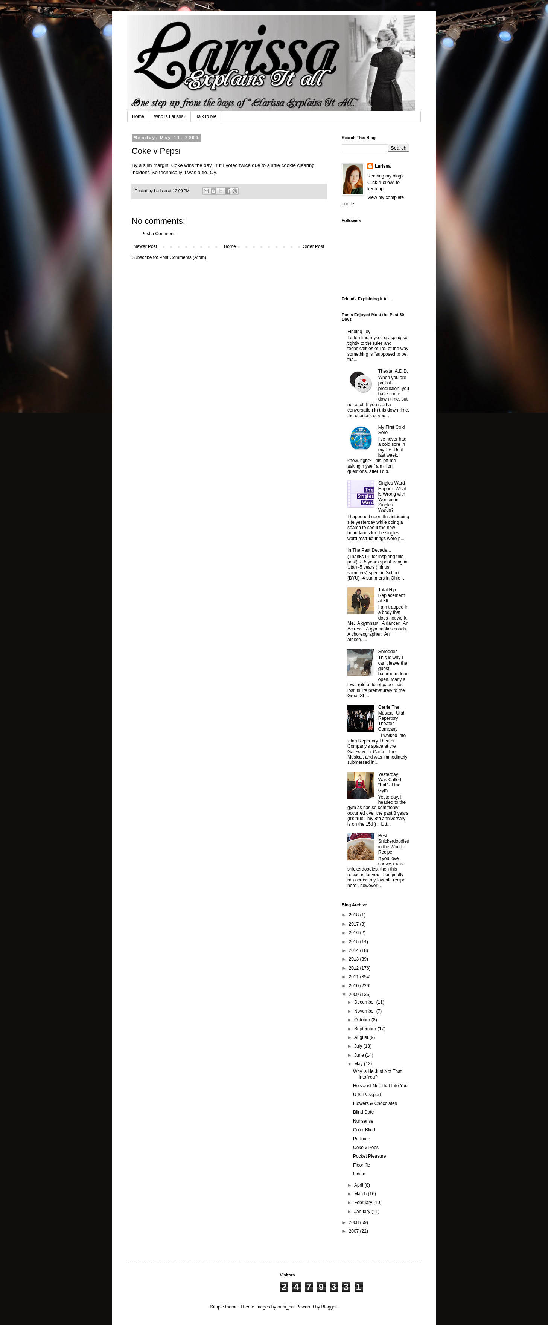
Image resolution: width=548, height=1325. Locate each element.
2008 (354, 1222)
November (365, 1011)
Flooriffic (361, 1165)
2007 (354, 1231)
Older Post (313, 246)
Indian (359, 1174)
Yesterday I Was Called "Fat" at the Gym (389, 782)
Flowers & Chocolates (375, 1103)
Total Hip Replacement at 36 (391, 595)
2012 (354, 968)
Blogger (329, 1307)
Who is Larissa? (170, 116)
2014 (354, 950)
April (359, 1185)
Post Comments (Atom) (182, 257)
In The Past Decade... (369, 550)
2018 (354, 915)
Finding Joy (358, 331)
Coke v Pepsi (366, 1147)
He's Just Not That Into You (380, 1085)
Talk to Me (206, 116)
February (363, 1202)
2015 (354, 941)
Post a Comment (158, 233)
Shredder (387, 651)
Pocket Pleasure (369, 1156)
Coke (177, 165)
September (366, 1028)
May (359, 1063)
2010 (354, 985)
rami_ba (285, 1307)
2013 (354, 959)
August (362, 1037)
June (359, 1055)
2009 (354, 994)
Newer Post (145, 246)
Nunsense (363, 1121)
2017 (354, 924)
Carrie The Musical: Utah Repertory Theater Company (392, 718)
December (365, 1002)
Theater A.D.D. (393, 371)
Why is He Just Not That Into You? (377, 1074)
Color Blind (364, 1129)
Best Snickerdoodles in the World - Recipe (393, 844)
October (362, 1019)
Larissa (383, 166)
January (362, 1211)
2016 (354, 932)
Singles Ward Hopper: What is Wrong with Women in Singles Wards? (392, 496)
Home (138, 116)
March (361, 1193)
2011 (354, 976)
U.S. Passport (367, 1094)
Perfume (361, 1138)
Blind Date (363, 1112)
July (359, 1046)
